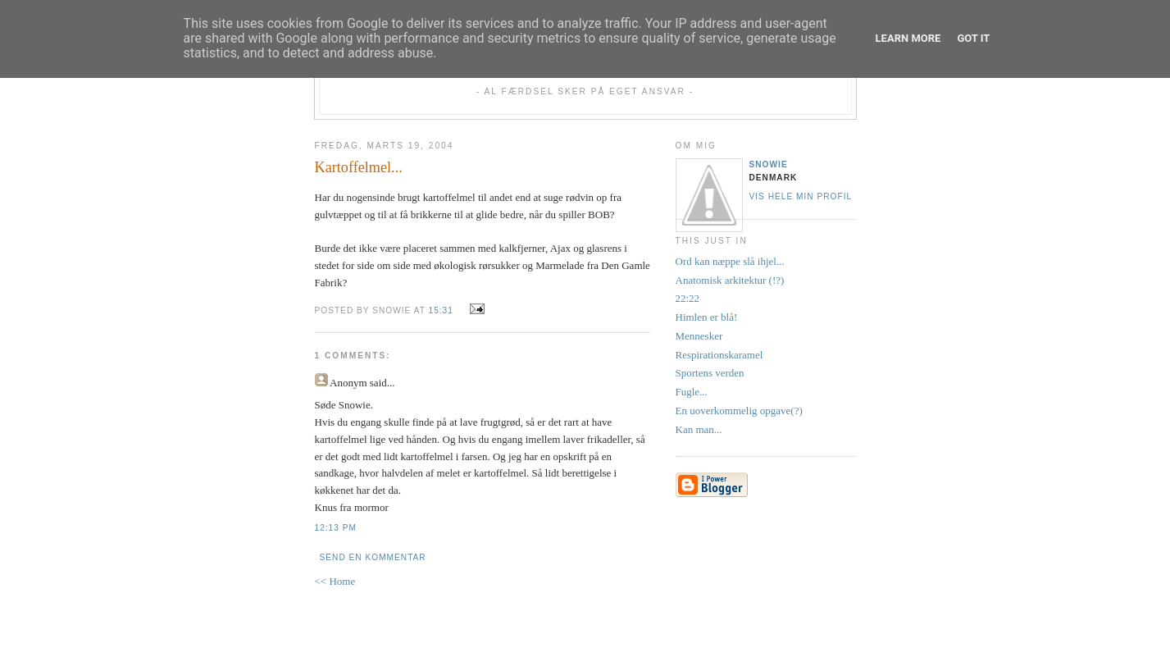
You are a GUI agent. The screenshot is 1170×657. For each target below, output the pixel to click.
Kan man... (699, 429)
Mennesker (699, 336)
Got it (973, 38)
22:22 (688, 298)
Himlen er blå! (707, 317)
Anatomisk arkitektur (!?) (730, 280)
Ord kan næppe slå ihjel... (730, 261)
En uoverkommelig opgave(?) (739, 410)
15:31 (441, 310)
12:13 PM (336, 527)
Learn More (908, 38)
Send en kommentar (373, 557)
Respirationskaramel (719, 355)
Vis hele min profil (801, 196)
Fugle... (692, 392)
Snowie (768, 164)
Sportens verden (710, 373)
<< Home (335, 581)
